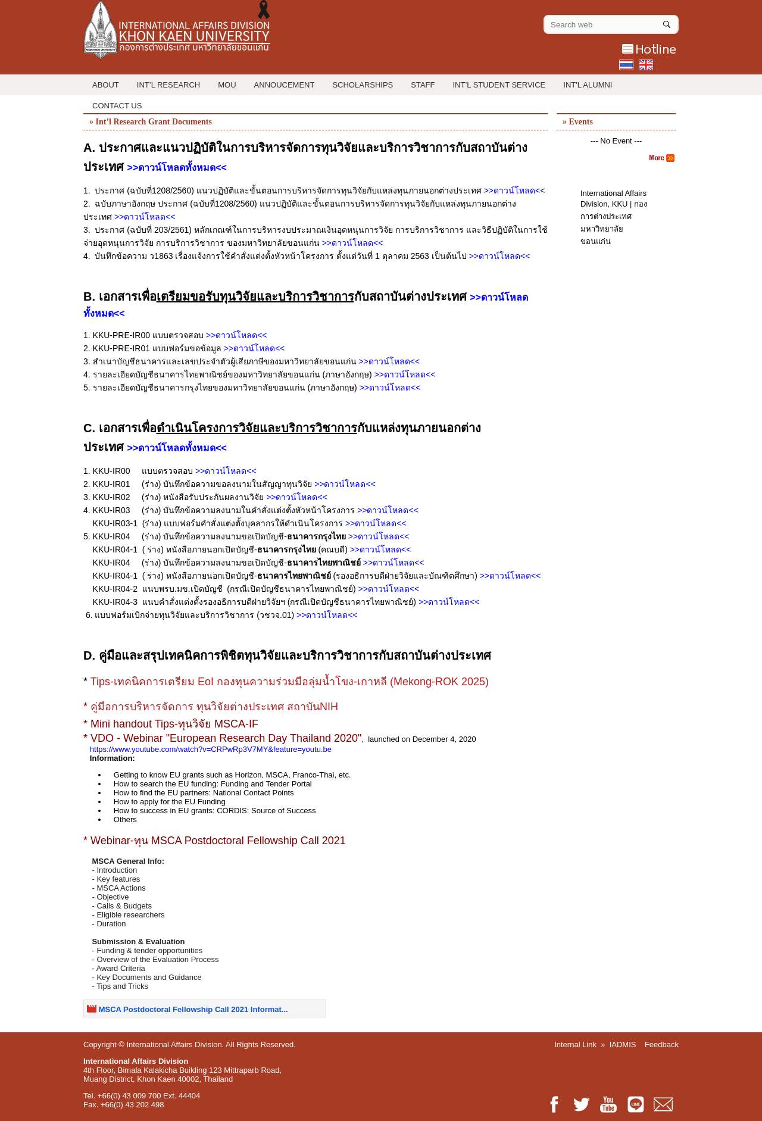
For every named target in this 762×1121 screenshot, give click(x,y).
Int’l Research (168, 84)
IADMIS (623, 1044)
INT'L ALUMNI (587, 84)
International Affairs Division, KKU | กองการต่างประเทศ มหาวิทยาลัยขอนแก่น (613, 217)
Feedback (662, 1044)
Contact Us (117, 105)
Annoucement (284, 84)
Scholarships (362, 84)
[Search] (667, 22)
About (105, 84)
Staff (423, 84)
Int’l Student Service (499, 84)
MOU (227, 84)
